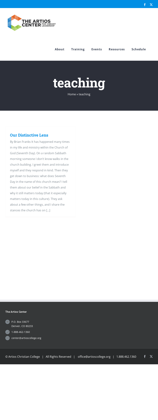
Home (72, 94)
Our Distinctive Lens (29, 135)
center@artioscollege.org (26, 338)
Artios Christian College (24, 357)
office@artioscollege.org (94, 357)
